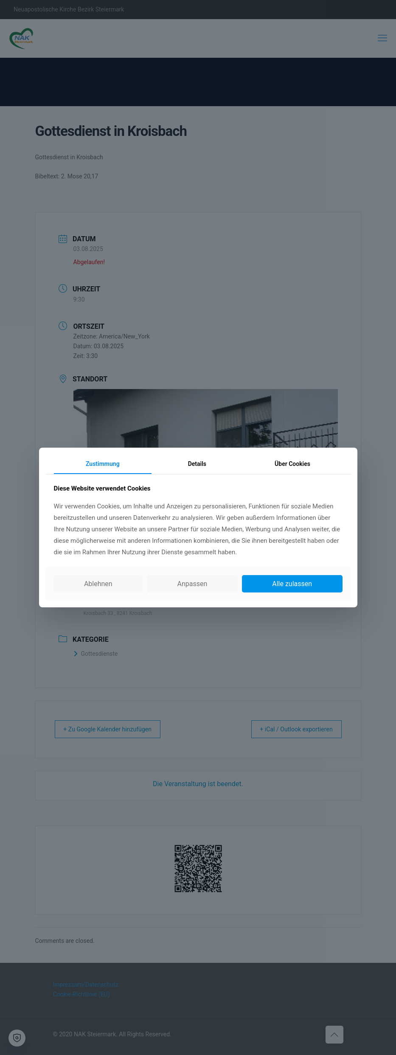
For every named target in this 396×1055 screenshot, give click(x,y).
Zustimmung (103, 463)
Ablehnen (98, 584)
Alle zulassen (292, 584)
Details (197, 463)
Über (292, 463)
